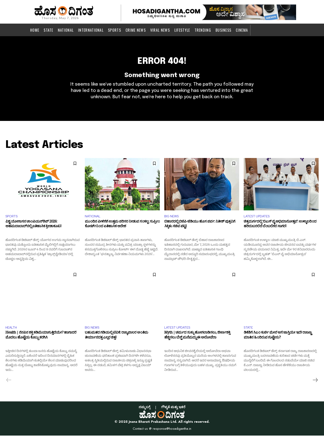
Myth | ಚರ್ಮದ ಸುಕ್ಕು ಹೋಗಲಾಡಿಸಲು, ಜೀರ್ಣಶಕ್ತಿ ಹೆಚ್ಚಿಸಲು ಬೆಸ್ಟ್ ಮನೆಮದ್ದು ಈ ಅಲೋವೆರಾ (197, 345)
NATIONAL (93, 224)
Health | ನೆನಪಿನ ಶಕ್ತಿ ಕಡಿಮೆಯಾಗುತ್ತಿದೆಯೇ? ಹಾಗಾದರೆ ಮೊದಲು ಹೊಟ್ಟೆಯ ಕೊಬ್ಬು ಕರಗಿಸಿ (40, 345)
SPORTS (12, 224)
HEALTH (12, 336)
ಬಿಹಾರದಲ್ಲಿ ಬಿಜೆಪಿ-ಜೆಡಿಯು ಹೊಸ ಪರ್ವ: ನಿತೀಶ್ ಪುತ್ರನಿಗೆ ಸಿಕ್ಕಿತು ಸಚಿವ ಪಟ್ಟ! (199, 233)
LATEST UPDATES (258, 224)
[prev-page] (8, 389)
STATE (249, 336)
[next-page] (315, 389)
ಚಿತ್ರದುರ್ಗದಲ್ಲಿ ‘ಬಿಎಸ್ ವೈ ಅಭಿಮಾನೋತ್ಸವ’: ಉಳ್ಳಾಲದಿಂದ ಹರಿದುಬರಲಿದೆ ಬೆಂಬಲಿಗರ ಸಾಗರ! (280, 233)
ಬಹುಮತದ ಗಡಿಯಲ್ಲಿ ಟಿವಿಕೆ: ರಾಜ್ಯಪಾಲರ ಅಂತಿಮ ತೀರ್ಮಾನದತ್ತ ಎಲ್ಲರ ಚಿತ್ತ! (116, 345)
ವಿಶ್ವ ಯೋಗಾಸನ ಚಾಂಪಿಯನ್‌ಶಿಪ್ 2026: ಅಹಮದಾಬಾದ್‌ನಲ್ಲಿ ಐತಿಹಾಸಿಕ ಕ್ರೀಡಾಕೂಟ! (33, 233)
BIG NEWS (172, 224)
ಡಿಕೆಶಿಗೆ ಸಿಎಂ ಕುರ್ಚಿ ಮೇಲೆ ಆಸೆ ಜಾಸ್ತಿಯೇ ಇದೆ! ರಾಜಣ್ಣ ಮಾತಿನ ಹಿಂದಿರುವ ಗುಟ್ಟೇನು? (277, 345)
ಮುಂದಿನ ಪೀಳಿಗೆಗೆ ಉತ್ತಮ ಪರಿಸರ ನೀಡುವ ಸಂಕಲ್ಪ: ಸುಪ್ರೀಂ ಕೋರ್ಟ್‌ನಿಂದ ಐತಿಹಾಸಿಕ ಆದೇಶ (122, 233)
